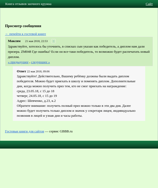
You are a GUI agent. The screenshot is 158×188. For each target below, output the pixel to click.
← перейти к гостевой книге (25, 34)
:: (54, 41)
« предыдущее (18, 62)
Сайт (149, 4)
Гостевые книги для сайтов (24, 131)
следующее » (40, 62)
